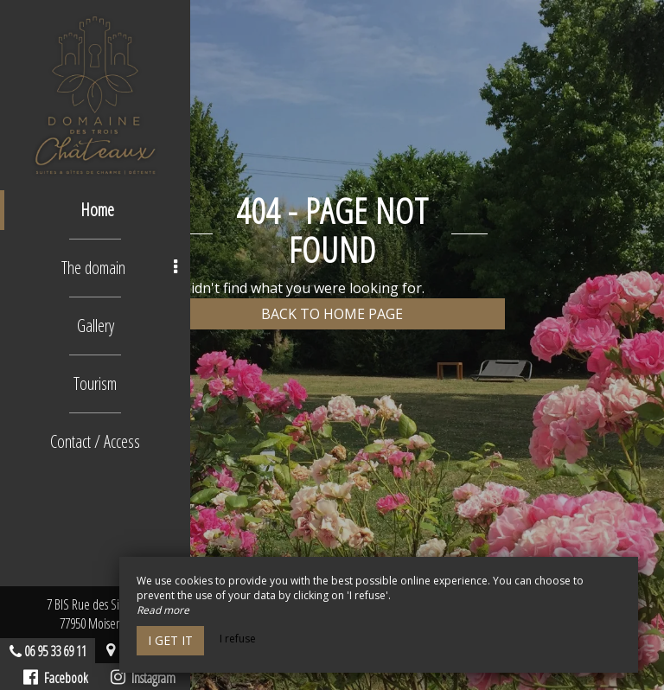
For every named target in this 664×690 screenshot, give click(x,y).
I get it (170, 640)
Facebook (55, 677)
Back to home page (332, 313)
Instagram (143, 677)
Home (97, 209)
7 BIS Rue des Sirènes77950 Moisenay (95, 614)
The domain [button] (119, 267)
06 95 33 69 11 (55, 651)
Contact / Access (95, 441)
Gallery (95, 325)
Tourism (95, 383)
